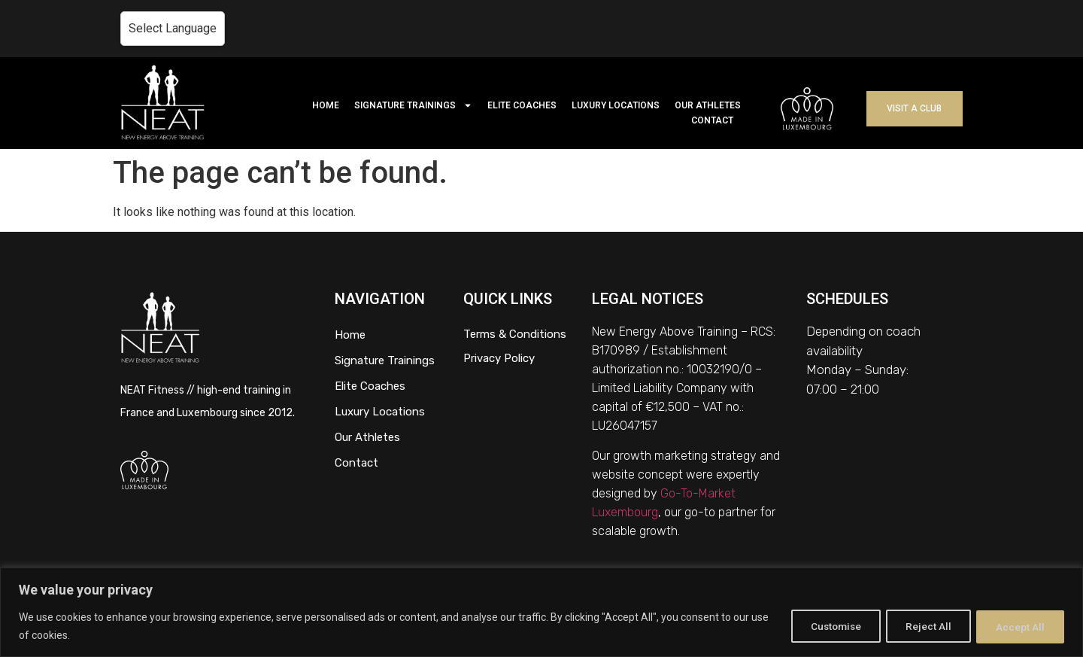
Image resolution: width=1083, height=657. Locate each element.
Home (350, 335)
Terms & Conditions (514, 334)
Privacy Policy (499, 358)
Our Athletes (367, 437)
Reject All (921, 626)
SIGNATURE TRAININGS (413, 105)
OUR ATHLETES (708, 105)
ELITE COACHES (522, 105)
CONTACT (712, 120)
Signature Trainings (385, 360)
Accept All (1018, 626)
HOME (325, 105)
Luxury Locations (380, 411)
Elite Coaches (370, 386)
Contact (356, 463)
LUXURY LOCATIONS (616, 105)
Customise (821, 626)
